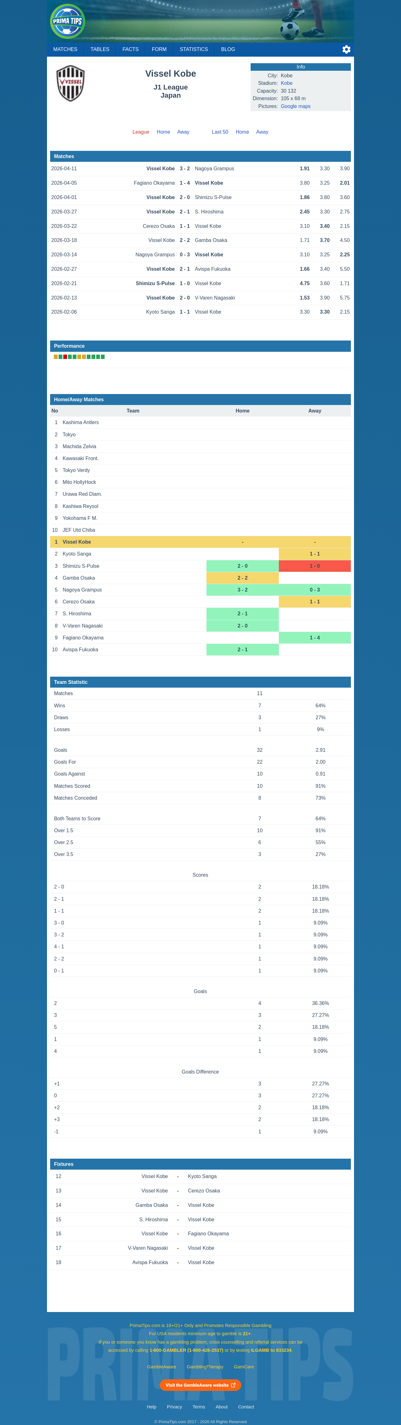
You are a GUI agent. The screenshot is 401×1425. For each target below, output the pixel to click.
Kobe (286, 83)
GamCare (244, 1366)
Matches (65, 49)
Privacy (174, 1406)
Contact (246, 1406)
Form (159, 49)
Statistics (194, 49)
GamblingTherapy (205, 1366)
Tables (100, 49)
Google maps (295, 106)
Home (163, 132)
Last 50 (220, 132)
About (221, 1406)
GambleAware (161, 1366)
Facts (130, 49)
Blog (228, 49)
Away (183, 132)
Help (151, 1406)
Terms (199, 1406)
